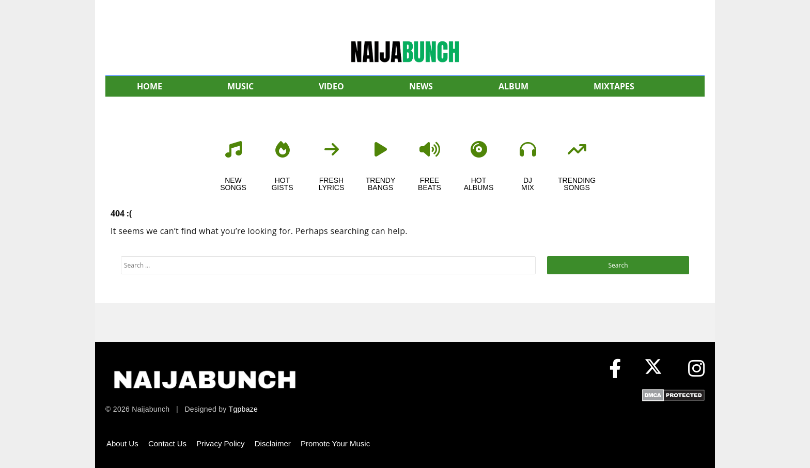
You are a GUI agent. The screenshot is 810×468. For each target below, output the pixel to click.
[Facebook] (615, 369)
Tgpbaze (243, 409)
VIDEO (331, 86)
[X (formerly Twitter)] (655, 369)
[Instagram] (696, 369)
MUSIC (240, 86)
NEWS (421, 86)
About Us (122, 443)
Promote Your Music (335, 443)
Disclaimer (273, 443)
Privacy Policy (220, 443)
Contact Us (167, 443)
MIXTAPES (614, 86)
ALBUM (513, 86)
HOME (149, 86)
